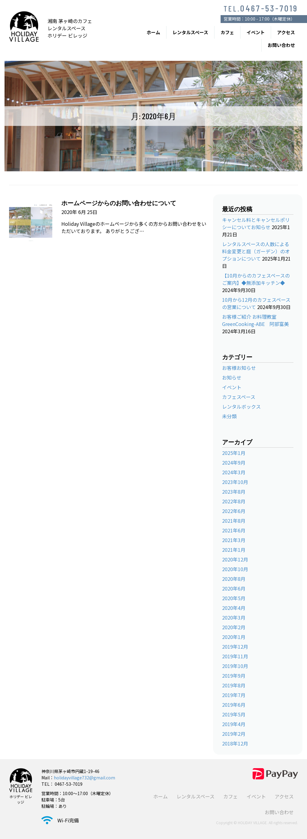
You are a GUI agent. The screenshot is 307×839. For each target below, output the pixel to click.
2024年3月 (233, 472)
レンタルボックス (241, 406)
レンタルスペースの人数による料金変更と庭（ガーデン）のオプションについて (256, 251)
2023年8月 (233, 491)
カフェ (227, 32)
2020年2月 (233, 627)
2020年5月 (233, 598)
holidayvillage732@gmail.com (84, 778)
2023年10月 (235, 481)
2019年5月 (233, 714)
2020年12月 (235, 559)
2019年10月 (235, 666)
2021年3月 (233, 540)
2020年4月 (233, 607)
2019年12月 (235, 646)
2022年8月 (233, 501)
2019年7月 (233, 695)
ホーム (153, 32)
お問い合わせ (281, 45)
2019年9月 (233, 675)
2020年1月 (233, 636)
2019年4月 (233, 724)
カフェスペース (238, 396)
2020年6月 (233, 588)
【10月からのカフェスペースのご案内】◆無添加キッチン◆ (256, 279)
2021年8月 (233, 520)
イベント (256, 32)
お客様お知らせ (239, 367)
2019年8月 (233, 685)
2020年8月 (233, 578)
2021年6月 (233, 530)
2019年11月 (235, 656)
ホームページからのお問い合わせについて (118, 202)
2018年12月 (235, 743)
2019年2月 (233, 733)
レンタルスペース (190, 32)
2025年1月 (233, 452)
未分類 (229, 416)
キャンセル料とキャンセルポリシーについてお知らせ (256, 223)
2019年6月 (233, 704)
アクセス (286, 32)
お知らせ (231, 377)
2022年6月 (233, 511)
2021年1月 (233, 549)
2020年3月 (233, 617)
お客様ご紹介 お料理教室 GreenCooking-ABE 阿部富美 (255, 320)
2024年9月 (233, 462)
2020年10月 (235, 569)
